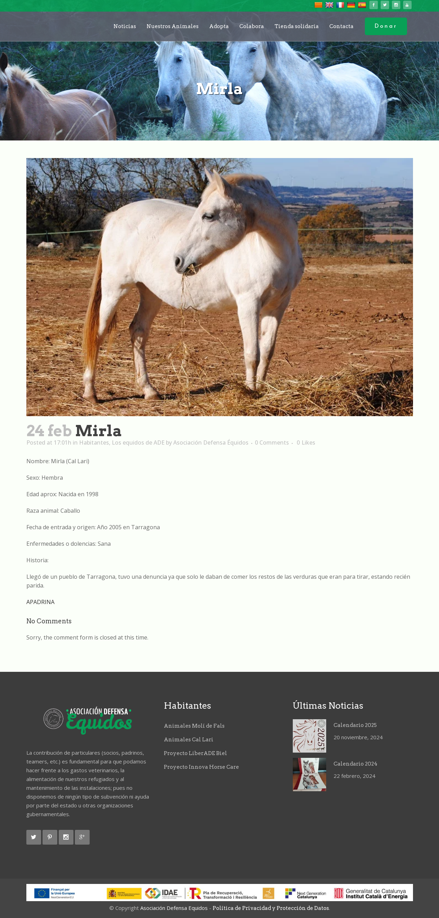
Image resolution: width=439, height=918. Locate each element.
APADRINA (40, 602)
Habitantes (94, 442)
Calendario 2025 (355, 725)
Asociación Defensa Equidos (174, 907)
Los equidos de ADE (138, 442)
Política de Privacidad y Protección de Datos (271, 908)
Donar (386, 26)
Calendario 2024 (355, 764)
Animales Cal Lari (188, 739)
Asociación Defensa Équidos (210, 442)
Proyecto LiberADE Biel (195, 753)
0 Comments (272, 442)
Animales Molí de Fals (194, 726)
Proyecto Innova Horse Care (201, 767)
